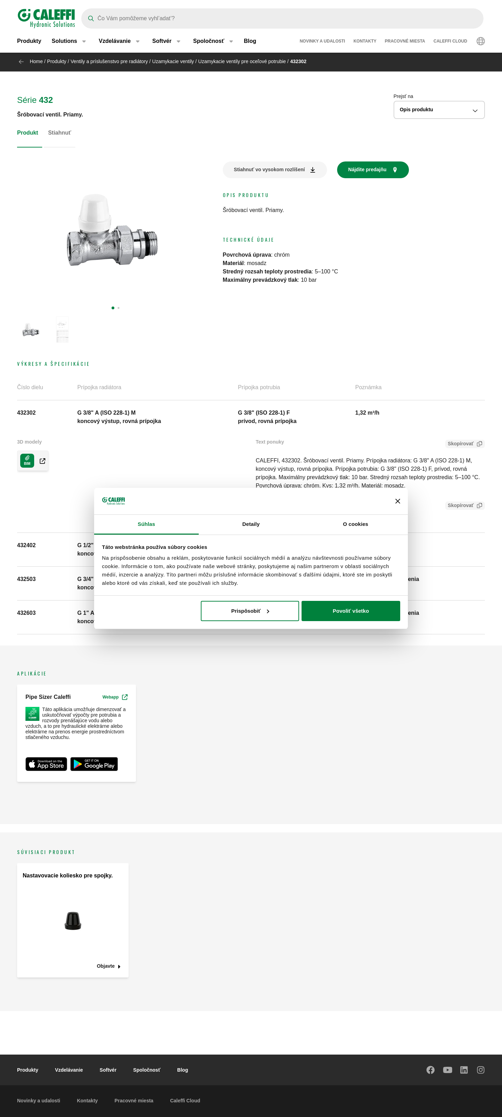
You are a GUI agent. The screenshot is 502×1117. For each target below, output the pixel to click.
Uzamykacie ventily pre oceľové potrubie (242, 61)
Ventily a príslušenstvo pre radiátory (109, 61)
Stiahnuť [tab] (59, 133)
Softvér (108, 1070)
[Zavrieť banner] (397, 501)
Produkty (29, 42)
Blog (250, 42)
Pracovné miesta (405, 41)
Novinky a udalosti (322, 41)
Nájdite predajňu (367, 169)
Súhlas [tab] (146, 524)
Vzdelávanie (69, 1070)
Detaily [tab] (251, 524)
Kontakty (364, 41)
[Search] (282, 18)
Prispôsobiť (250, 611)
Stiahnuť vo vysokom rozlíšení (269, 169)
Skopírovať (459, 444)
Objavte (106, 966)
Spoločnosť (146, 1070)
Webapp (115, 697)
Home (36, 61)
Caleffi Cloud (450, 41)
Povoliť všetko (351, 611)
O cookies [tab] (355, 524)
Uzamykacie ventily (173, 61)
